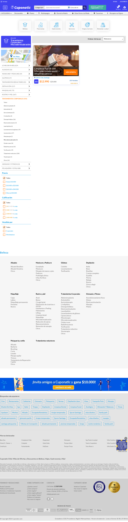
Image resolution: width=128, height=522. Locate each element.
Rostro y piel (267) (9, 94)
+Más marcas (122, 451)
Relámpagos (44, 13)
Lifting (38, 313)
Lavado (13, 353)
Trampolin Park (98, 401)
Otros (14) (7, 160)
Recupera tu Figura (115, 13)
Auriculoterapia (67, 302)
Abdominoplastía (67, 298)
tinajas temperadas (58, 412)
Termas (61, 401)
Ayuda (115, 1)
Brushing (14, 349)
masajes (106, 418)
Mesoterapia (65, 318)
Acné (38, 298)
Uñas (86, 401)
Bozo (88, 269)
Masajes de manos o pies (45, 271)
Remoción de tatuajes (44, 326)
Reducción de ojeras (43, 322)
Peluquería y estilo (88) (11, 168)
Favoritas (98, 13)
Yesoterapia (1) (8, 157)
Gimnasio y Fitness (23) (11, 164)
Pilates (88, 307)
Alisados (14, 263)
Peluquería (50, 401)
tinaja (82, 424)
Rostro (88, 282)
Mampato (67, 440)
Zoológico (89, 407)
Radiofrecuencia (67, 325)
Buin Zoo (2, 440)
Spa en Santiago (75, 412)
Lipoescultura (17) (9, 133)
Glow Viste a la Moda (80, 13)
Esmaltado (40, 267)
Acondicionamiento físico (95, 298)
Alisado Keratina (17, 269)
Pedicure (39, 273)
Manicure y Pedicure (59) (12, 74)
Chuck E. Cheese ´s (6, 443)
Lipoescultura (66, 316)
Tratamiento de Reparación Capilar (21, 361)
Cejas (13, 298)
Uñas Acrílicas (41, 278)
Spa (18, 407)
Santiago (4, 1)
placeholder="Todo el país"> (76, 8)
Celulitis (64, 267)
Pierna (88, 278)
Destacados (18, 13)
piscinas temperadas (68, 424)
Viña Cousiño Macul (113, 443)
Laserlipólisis (66, 311)
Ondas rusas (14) (8, 143)
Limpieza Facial (75, 407)
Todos (5, 102)
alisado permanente (8, 418)
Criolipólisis (65, 304)
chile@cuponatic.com (53, 494)
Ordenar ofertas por (94, 39)
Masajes (89, 304)
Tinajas (35, 407)
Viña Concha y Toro (113, 440)
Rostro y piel (40, 294)
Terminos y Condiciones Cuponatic (10, 491)
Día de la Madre (61, 13)
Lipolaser (4, 412)
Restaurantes (14, 401)
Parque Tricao (68, 446)
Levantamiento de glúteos (70, 313)
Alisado (13, 345)
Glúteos (64, 263)
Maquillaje (15, 294)
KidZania (45, 446)
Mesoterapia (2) (8, 136)
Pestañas (14, 304)
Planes (30, 13)
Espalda (89, 275)
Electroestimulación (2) (10, 123)
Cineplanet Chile (26, 440)
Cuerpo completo (92, 273)
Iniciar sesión (78, 491)
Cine (3, 401)
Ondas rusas (65, 322)
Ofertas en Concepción (29, 424)
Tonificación (65, 271)
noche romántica (94, 424)
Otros (13, 271)
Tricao (120, 407)
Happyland (46, 440)
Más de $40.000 (11, 193)
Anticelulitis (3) (8, 109)
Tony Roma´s (90, 446)
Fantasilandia (25, 446)
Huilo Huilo (46, 443)
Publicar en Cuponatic (33, 497)
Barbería (14, 347)
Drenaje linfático (67, 307)
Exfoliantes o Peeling (43, 308)
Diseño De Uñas (7, 407)
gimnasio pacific (26, 418)
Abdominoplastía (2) (9, 105)
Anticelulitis (65, 300)
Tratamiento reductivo (69, 329)
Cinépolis (24, 443)
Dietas (88, 300)
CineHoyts (3, 446)
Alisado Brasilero (17, 267)
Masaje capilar (16, 356)
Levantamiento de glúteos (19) (12, 129)
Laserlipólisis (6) (8, 126)
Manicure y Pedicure (44, 263)
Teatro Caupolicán (91, 443)
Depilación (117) (8, 86)
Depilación (90, 263)
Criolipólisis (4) (8, 116)
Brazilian (89, 271)
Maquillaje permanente (19, 302)
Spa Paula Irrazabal (91, 440)
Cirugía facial (40, 302)
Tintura (13, 358)
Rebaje (88, 280)
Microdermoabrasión (43, 320)
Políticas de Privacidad (7, 489)
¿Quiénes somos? (32, 486)
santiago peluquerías (8, 424)
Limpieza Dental (60, 407)
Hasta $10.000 (11, 182)
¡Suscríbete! (123, 1)
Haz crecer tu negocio (33, 499)
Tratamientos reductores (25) (14, 82)
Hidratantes (40, 311)
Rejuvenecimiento (42, 324)
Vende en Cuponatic (80, 486)
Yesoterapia (65, 331)
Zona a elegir (91, 284)
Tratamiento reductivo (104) (12, 153)
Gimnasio (38, 401)
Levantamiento (66, 269)
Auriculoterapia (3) (9, 112)
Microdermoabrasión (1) (11, 140)
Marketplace (10, 235)
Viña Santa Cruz (112, 446)
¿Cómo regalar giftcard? (34, 493)
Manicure (39, 269)
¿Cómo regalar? (32, 491)
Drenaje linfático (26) (10, 119)
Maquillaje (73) (8, 90)
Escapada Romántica (39, 412)
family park (103, 412)
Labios (13, 300)
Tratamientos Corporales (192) (14, 99)
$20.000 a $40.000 (12, 189)
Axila (88, 267)
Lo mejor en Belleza (10, 65)
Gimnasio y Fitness (93, 294)
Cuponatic (9, 231)
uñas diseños (90, 412)
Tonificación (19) (8, 150)
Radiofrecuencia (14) (10, 146)
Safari (26, 407)
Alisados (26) (7, 70)
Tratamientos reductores (45, 341)
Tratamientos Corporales (70, 294)
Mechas (15, 412)
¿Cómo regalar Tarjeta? (34, 495)
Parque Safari (68, 443)
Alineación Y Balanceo (105, 407)
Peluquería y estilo (18, 341)
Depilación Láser (74, 401)
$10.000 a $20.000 (12, 185)
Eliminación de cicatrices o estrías (45, 305)
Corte (13, 351)
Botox (38, 300)
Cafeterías (27, 401)
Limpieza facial (41, 315)
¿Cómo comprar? (32, 489)
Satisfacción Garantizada (7, 493)
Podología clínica (42, 275)
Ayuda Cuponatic (5, 486)
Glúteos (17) (7, 78)
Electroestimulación (68, 309)
